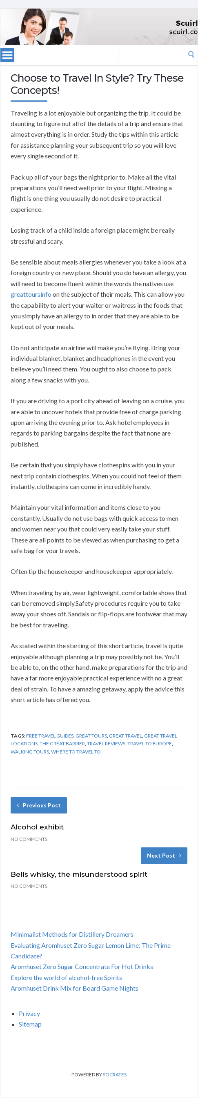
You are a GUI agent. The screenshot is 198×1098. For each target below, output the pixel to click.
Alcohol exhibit (37, 827)
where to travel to (76, 752)
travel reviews (106, 743)
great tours (91, 736)
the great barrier (62, 743)
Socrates (115, 1074)
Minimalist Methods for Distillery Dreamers (72, 934)
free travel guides (49, 736)
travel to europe (149, 743)
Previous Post (39, 805)
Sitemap (30, 1024)
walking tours (30, 752)
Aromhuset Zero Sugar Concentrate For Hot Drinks (82, 966)
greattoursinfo (31, 294)
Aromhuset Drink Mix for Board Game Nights (74, 988)
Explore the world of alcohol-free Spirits (66, 977)
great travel (125, 736)
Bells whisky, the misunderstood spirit (79, 874)
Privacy (29, 1013)
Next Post (164, 855)
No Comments (29, 839)
